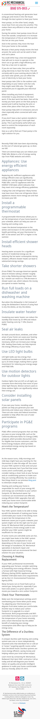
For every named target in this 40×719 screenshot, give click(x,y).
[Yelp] (17, 678)
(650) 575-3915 (20, 8)
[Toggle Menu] (36, 3)
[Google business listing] (22, 678)
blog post (32, 480)
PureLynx (22, 703)
